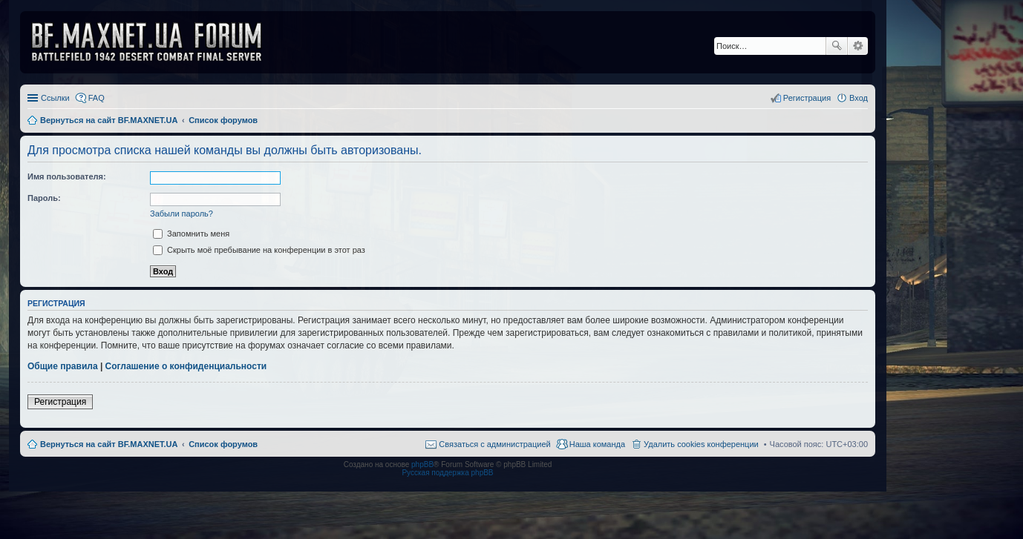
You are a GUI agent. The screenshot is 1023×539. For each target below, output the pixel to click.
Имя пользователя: (66, 176)
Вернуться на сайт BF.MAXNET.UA (108, 444)
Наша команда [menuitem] (597, 444)
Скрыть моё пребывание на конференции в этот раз (259, 249)
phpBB (422, 464)
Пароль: (44, 198)
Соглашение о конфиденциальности (186, 366)
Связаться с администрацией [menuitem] (494, 444)
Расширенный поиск (858, 46)
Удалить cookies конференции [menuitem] (701, 444)
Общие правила (62, 366)
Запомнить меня (191, 233)
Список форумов (223, 444)
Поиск (837, 46)
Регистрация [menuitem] (807, 97)
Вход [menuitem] (858, 97)
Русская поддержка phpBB (447, 473)
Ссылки (55, 97)
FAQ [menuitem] (96, 97)
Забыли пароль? (181, 213)
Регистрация (60, 402)
